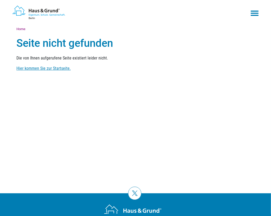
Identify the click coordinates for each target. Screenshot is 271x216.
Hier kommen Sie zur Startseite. (43, 68)
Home (20, 29)
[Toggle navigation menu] (255, 13)
